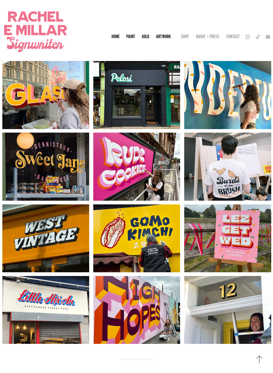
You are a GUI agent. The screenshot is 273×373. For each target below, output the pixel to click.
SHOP (185, 37)
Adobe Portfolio (143, 359)
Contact (233, 37)
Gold (145, 37)
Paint (130, 37)
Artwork (163, 37)
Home (115, 37)
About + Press (207, 37)
